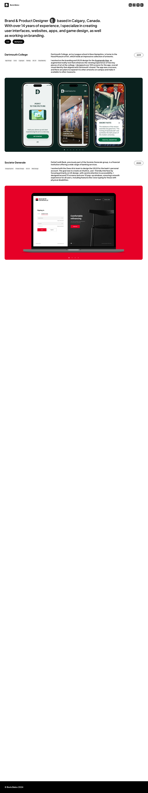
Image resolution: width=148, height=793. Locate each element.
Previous (39, 115)
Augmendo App (102, 60)
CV (8, 42)
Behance (18, 42)
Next (108, 115)
